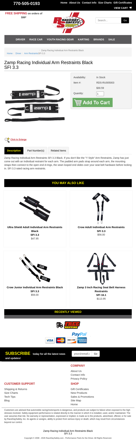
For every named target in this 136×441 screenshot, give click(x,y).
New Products (79, 392)
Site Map (76, 400)
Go (125, 20)
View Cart (123, 8)
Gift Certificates (123, 2)
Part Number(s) (35, 150)
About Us (74, 2)
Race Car (35, 39)
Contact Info (89, 2)
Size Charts (105, 2)
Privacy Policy (79, 378)
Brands (99, 39)
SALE (111, 39)
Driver (20, 39)
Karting (83, 39)
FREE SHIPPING (16, 13)
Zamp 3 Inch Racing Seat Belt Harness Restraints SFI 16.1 (101, 291)
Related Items (58, 150)
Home (64, 2)
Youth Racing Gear (60, 39)
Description (14, 150)
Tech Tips (9, 396)
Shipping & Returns (15, 389)
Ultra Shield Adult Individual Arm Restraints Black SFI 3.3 (34, 231)
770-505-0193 (26, 3)
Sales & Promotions (82, 396)
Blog (7, 400)
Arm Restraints (31, 53)
